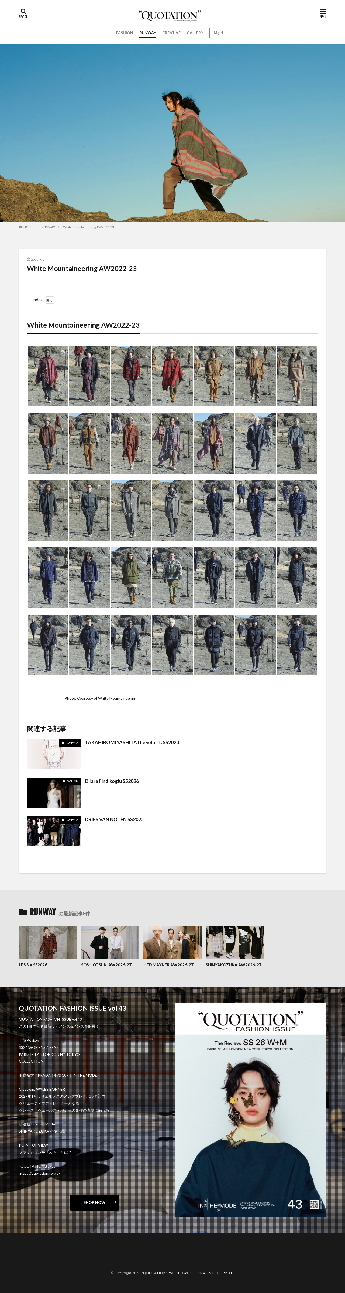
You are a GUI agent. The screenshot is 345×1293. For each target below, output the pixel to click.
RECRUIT (32, 1262)
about (29, 1251)
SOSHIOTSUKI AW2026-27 (106, 964)
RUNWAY (147, 32)
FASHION (124, 32)
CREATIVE (171, 32)
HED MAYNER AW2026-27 (168, 964)
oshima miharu (36, 1259)
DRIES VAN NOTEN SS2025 (114, 819)
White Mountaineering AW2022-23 (88, 227)
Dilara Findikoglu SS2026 (112, 781)
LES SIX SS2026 (33, 964)
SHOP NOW (94, 1202)
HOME (28, 227)
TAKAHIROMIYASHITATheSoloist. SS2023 (132, 742)
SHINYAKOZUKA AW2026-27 (233, 964)
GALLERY (195, 32)
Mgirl (218, 32)
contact (30, 1255)
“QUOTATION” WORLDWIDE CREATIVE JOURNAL (187, 1273)
